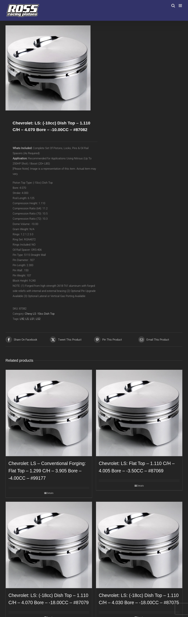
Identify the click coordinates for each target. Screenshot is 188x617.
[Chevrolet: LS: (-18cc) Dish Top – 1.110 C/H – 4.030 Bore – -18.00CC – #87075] (139, 545)
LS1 (32, 319)
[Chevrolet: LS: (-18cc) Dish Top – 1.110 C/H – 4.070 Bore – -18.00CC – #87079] (49, 545)
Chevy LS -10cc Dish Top (40, 313)
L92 (22, 319)
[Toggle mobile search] (173, 6)
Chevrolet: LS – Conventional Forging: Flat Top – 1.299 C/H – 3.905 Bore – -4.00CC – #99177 (47, 471)
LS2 (38, 319)
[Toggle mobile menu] (180, 6)
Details (50, 493)
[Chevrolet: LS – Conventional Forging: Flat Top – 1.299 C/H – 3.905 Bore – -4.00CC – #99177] (49, 413)
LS (27, 319)
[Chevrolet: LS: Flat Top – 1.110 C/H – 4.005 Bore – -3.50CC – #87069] (139, 413)
